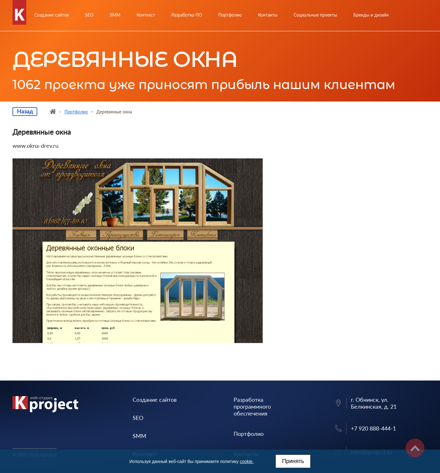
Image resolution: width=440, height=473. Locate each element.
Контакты (267, 14)
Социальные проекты (315, 14)
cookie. (247, 461)
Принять (293, 461)
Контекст (146, 14)
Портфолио (230, 14)
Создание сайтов (51, 14)
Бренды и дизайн (371, 14)
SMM (115, 14)
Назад (25, 111)
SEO (89, 14)
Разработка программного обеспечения (252, 406)
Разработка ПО (186, 14)
